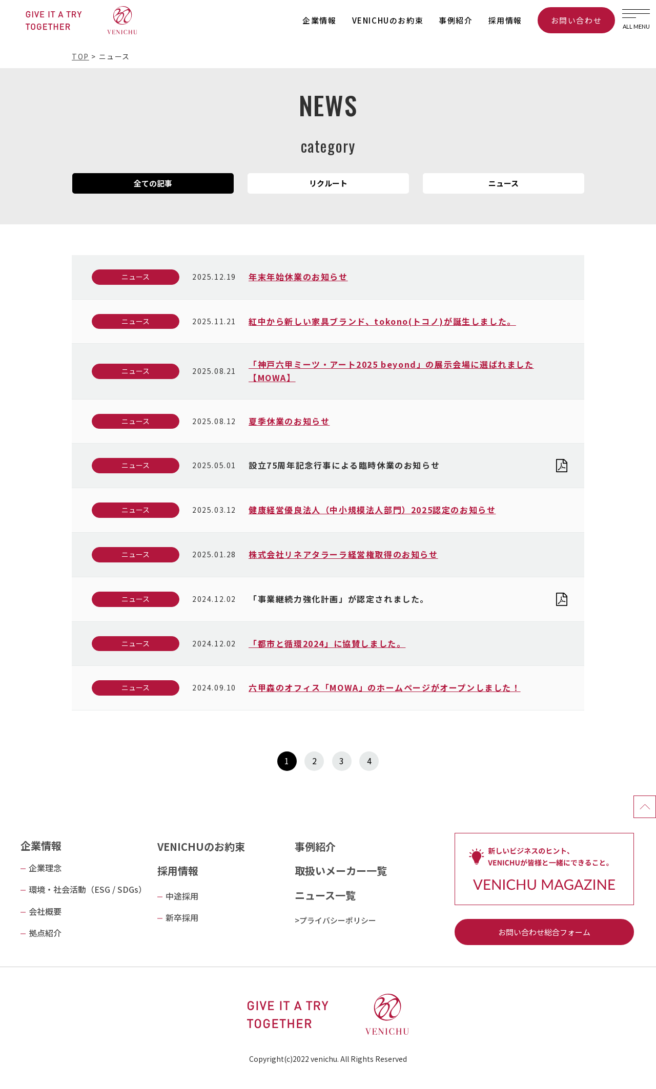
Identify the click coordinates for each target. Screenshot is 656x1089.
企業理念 (45, 868)
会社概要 (45, 911)
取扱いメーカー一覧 (341, 870)
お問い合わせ (576, 20)
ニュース (135, 276)
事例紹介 (456, 20)
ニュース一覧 (325, 895)
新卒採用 (182, 917)
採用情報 (505, 20)
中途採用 (182, 896)
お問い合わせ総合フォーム (544, 932)
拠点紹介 (45, 933)
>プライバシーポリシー (335, 920)
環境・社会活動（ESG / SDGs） (88, 889)
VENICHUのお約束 (388, 20)
